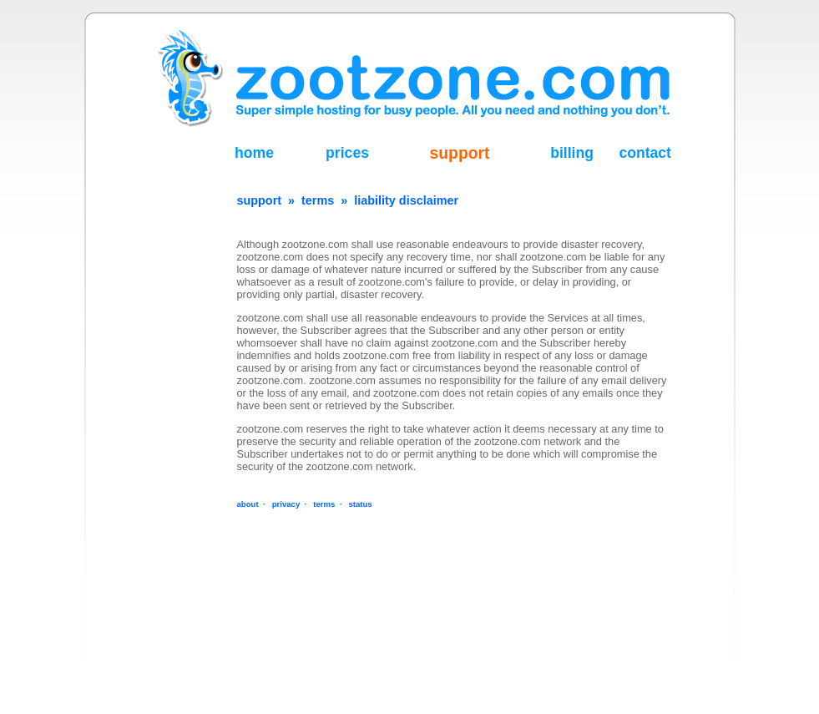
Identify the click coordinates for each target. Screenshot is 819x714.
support (460, 153)
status (360, 504)
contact (645, 152)
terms (317, 200)
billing (572, 152)
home (254, 152)
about (248, 504)
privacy (286, 504)
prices (347, 152)
